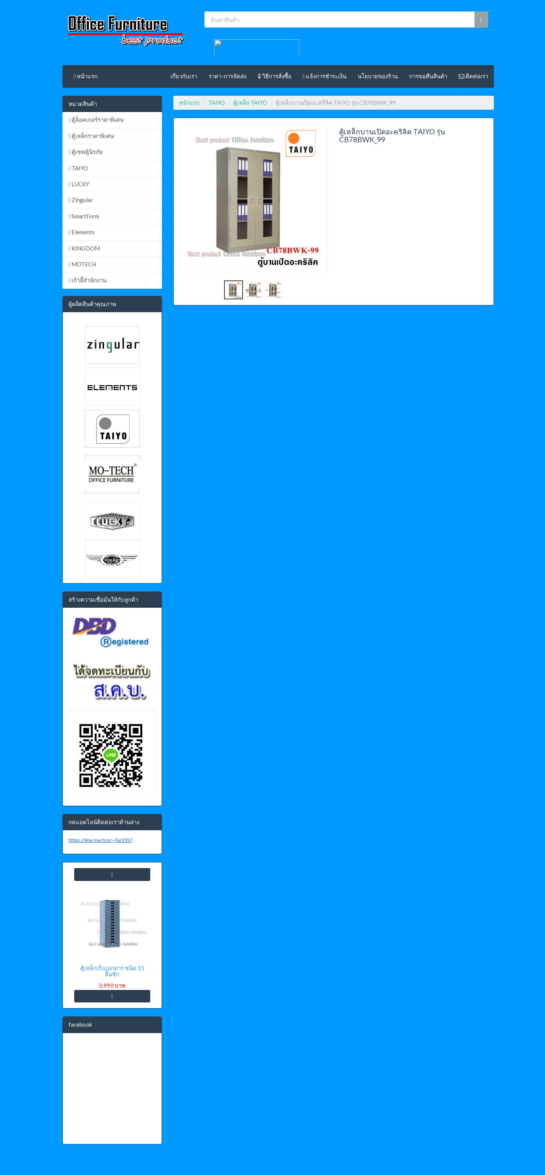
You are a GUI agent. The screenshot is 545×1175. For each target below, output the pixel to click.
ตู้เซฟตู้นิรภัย (86, 151)
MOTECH (82, 264)
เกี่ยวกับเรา (183, 76)
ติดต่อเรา (473, 76)
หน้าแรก (86, 76)
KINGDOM (84, 248)
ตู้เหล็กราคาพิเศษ (91, 135)
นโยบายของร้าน (378, 76)
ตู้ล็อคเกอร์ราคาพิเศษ (96, 119)
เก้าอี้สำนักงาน (87, 280)
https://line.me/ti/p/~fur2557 (100, 840)
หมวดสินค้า (83, 103)
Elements (82, 232)
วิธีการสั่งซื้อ (274, 76)
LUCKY (79, 184)
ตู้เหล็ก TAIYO (250, 102)
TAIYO (78, 168)
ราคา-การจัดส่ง (227, 76)
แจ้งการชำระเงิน (324, 76)
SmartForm (84, 216)
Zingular (81, 199)
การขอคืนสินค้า (428, 76)
